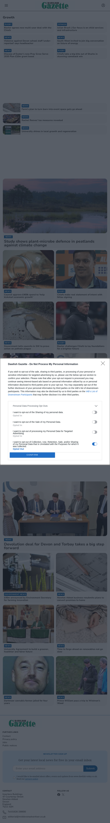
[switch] (94, 412)
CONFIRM (32, 455)
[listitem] (55, 406)
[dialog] (55, 411)
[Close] (104, 364)
